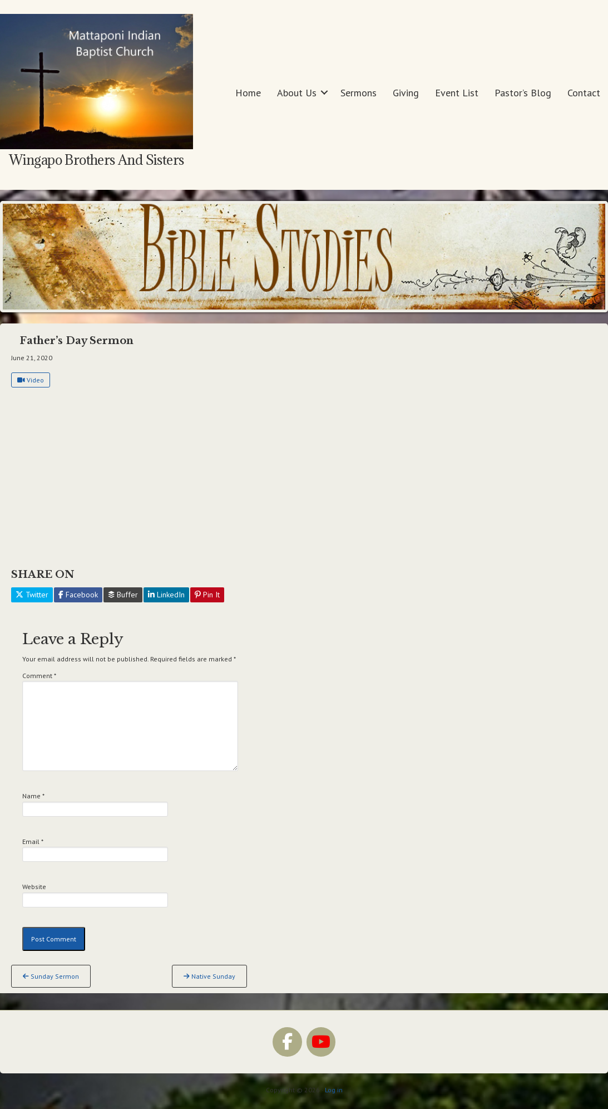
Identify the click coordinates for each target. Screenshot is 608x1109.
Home (248, 92)
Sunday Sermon (51, 976)
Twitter (32, 595)
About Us (297, 92)
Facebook (78, 595)
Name (33, 796)
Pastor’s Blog (523, 92)
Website (34, 886)
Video (30, 380)
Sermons (358, 92)
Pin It (207, 595)
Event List (456, 92)
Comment (39, 675)
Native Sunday (209, 976)
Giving (406, 92)
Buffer (123, 595)
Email (32, 841)
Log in (334, 1090)
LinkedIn (166, 595)
